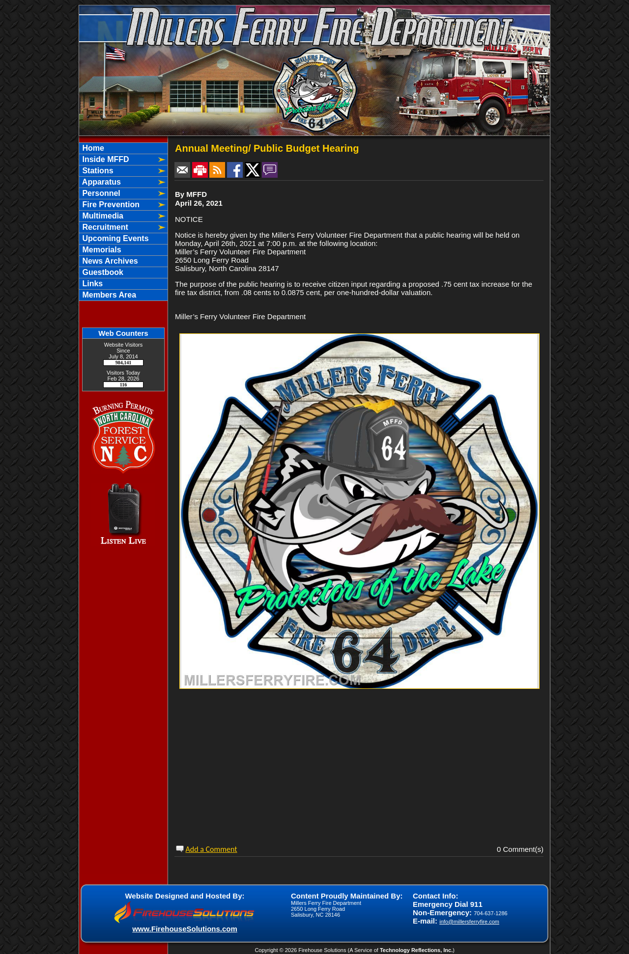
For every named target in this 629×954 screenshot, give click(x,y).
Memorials (100, 249)
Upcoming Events (114, 238)
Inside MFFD (104, 159)
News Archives (109, 261)
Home (92, 148)
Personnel (100, 193)
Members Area (108, 295)
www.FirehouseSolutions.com (184, 929)
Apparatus (100, 182)
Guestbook (101, 272)
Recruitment (104, 227)
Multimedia (101, 216)
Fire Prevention (110, 204)
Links (91, 283)
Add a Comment (211, 849)
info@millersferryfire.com (469, 922)
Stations (97, 170)
